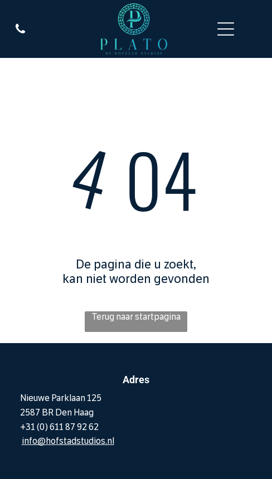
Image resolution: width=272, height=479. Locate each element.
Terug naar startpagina (136, 316)
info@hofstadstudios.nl (68, 441)
